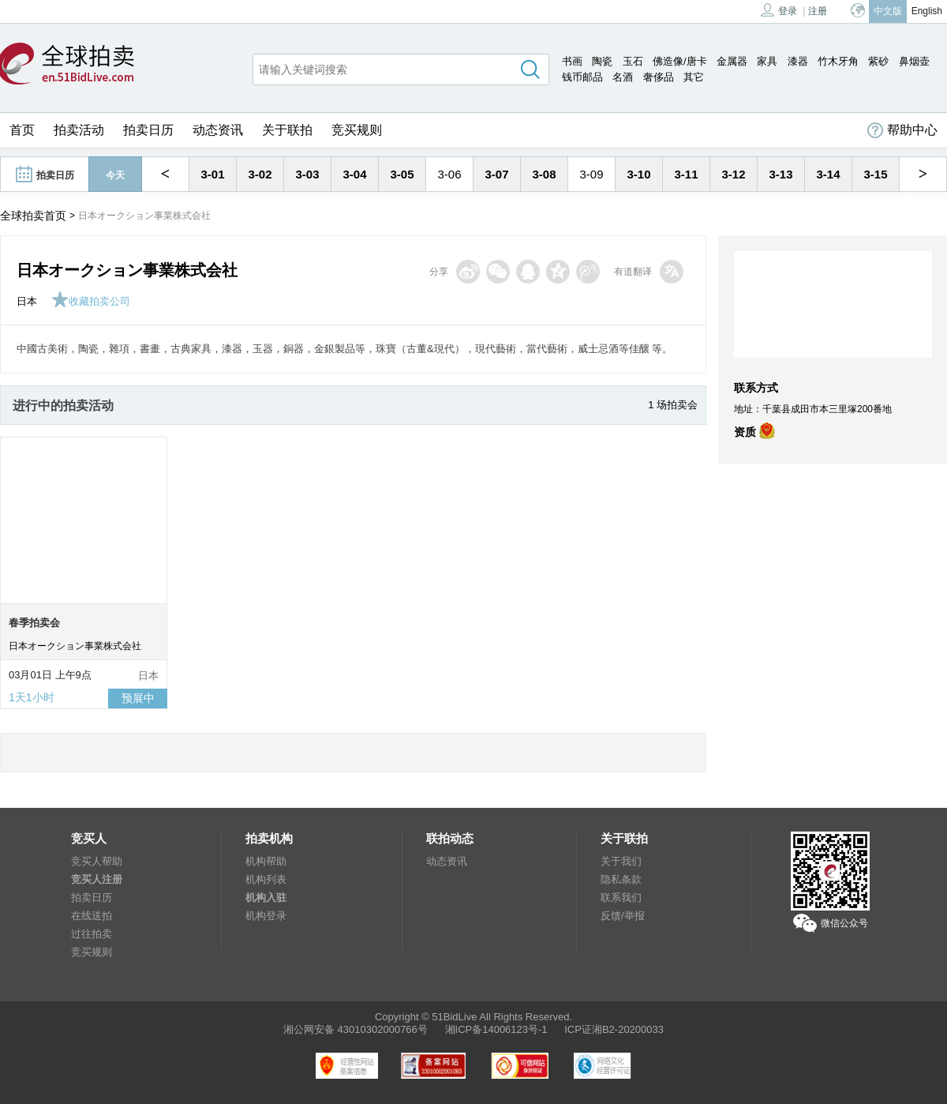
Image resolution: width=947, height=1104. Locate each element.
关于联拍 (287, 130)
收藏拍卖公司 (90, 301)
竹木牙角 (838, 61)
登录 (779, 10)
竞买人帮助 (96, 861)
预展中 (138, 698)
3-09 (591, 174)
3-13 (780, 174)
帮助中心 (902, 130)
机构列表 (265, 879)
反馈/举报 (623, 916)
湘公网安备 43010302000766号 (355, 1029)
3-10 (638, 174)
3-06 (449, 174)
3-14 (828, 174)
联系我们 (621, 897)
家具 (767, 61)
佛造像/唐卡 (680, 61)
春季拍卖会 (34, 623)
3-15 (875, 174)
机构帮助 (265, 861)
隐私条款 (621, 879)
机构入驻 (265, 897)
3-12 (733, 174)
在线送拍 (91, 916)
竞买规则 (356, 130)
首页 (22, 130)
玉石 (633, 61)
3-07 (496, 174)
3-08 (544, 174)
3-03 (307, 174)
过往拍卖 (91, 934)
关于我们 (621, 861)
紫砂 (878, 61)
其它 (693, 77)
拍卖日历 (148, 130)
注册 (817, 11)
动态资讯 (218, 130)
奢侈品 (658, 77)
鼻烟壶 (914, 61)
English (926, 11)
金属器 (732, 61)
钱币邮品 (582, 77)
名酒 (622, 77)
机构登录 (265, 916)
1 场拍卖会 (673, 405)
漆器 (798, 61)
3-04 (354, 174)
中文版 (888, 11)
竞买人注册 (96, 879)
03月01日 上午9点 (50, 675)
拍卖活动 (79, 130)
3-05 (402, 174)
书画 (572, 61)
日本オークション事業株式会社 (75, 646)
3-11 (686, 174)
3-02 (259, 174)
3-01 (212, 174)
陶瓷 (602, 61)
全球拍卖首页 (33, 215)
